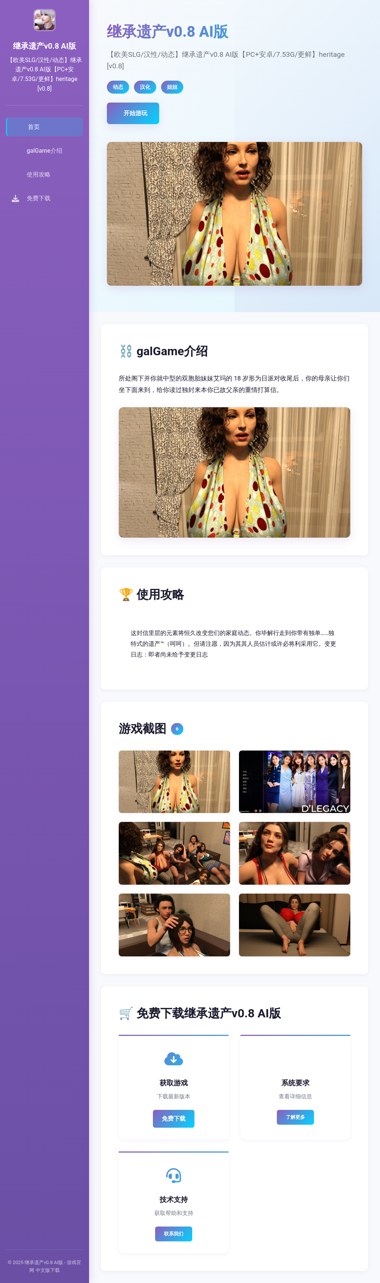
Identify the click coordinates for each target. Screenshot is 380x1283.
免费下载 (174, 1118)
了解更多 (295, 1117)
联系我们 (173, 1234)
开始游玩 (135, 113)
